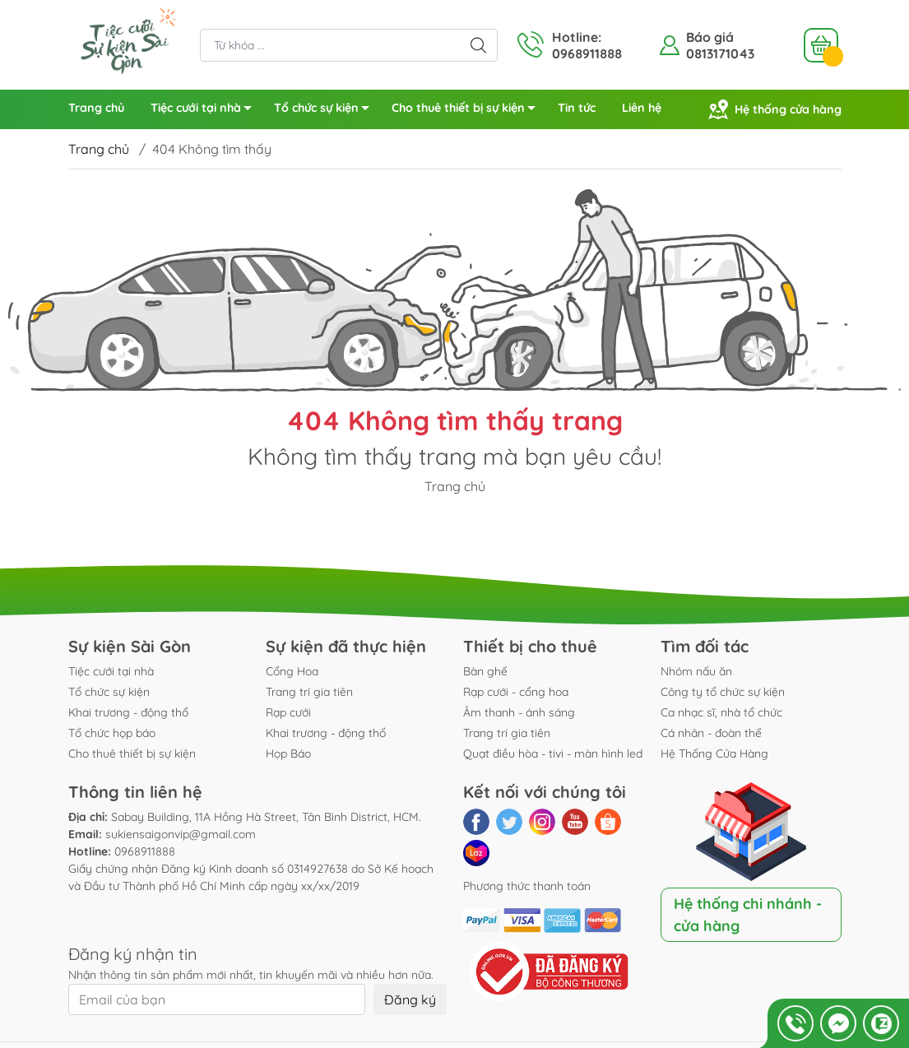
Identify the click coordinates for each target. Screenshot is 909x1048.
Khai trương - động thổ (128, 712)
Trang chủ (96, 107)
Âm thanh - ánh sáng (519, 712)
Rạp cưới (288, 712)
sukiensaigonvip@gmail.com (180, 834)
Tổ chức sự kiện (326, 110)
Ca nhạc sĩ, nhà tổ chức (721, 712)
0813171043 (720, 53)
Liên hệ (641, 107)
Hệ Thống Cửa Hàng (714, 753)
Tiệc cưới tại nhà (206, 110)
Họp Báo (288, 753)
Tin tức (577, 107)
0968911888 (144, 851)
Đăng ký (410, 999)
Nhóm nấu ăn (696, 671)
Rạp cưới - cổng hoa (515, 691)
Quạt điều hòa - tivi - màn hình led (552, 753)
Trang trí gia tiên (309, 691)
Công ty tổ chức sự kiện (723, 691)
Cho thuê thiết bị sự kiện (468, 110)
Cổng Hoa (292, 671)
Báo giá (710, 37)
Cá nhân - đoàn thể (711, 733)
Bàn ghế (485, 671)
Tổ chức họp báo (111, 733)
